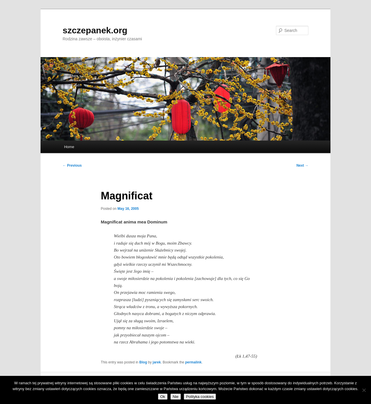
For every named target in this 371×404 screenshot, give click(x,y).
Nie (176, 396)
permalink (193, 362)
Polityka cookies (200, 396)
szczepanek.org (95, 30)
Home (69, 147)
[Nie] (364, 390)
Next (302, 165)
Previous (72, 165)
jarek (157, 362)
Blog (143, 362)
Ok (162, 396)
